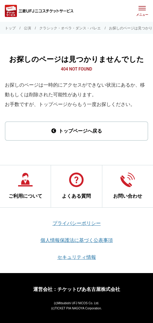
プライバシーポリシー (77, 223)
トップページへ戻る (76, 130)
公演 (27, 28)
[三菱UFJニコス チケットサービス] (39, 11)
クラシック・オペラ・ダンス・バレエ (70, 28)
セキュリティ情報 (76, 257)
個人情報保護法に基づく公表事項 (76, 240)
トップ (10, 28)
